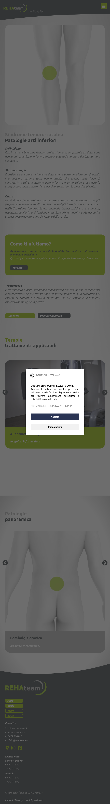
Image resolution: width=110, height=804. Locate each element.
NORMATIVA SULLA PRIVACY (46, 406)
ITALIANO (55, 375)
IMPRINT (69, 406)
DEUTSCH (41, 375)
